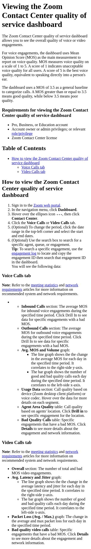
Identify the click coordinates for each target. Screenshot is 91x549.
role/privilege (22, 133)
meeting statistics (44, 285)
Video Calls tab (33, 172)
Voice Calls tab (33, 167)
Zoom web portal (46, 205)
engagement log (24, 253)
